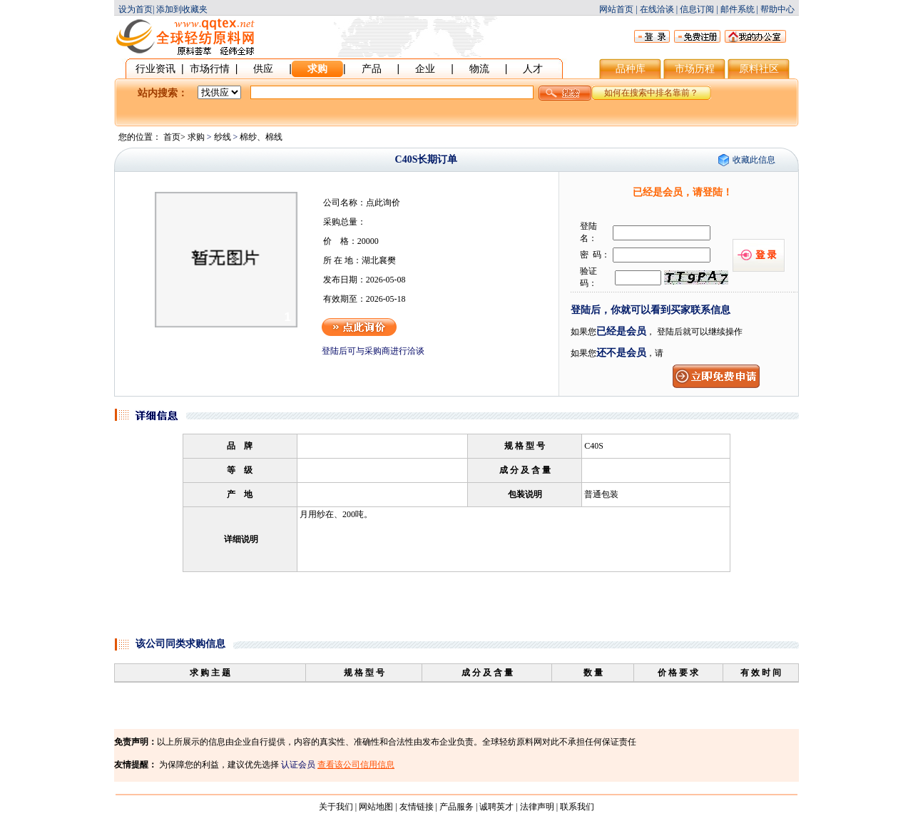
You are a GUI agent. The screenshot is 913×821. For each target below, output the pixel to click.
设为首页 (135, 9)
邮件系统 (737, 9)
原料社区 (759, 68)
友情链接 (416, 807)
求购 (317, 68)
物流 (479, 68)
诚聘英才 (496, 807)
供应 (263, 68)
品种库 (631, 68)
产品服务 (456, 807)
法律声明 (537, 807)
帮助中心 (777, 9)
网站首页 (616, 9)
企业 (425, 68)
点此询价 (383, 203)
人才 (533, 68)
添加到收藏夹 (182, 9)
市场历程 (695, 68)
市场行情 (210, 68)
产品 (372, 68)
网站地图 (376, 807)
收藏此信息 (754, 160)
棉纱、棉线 (261, 137)
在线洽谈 (657, 9)
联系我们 (577, 807)
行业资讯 (155, 68)
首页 (171, 137)
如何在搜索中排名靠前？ (651, 93)
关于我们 (336, 807)
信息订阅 (697, 9)
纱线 (222, 137)
